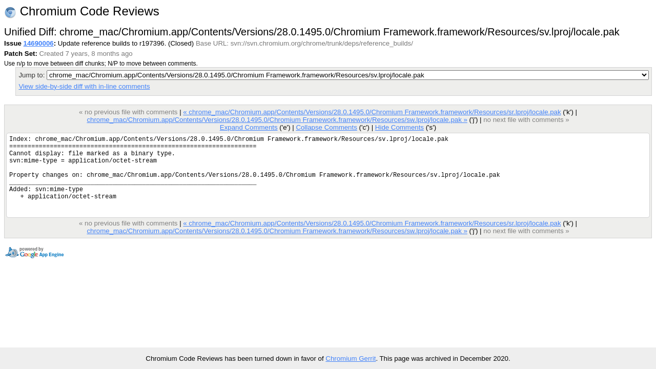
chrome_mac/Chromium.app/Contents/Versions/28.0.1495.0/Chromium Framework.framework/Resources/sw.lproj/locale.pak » (277, 120)
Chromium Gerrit (350, 358)
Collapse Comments (326, 127)
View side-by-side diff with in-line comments (84, 86)
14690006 (39, 43)
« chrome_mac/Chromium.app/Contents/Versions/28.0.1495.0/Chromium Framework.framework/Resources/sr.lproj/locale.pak (372, 112)
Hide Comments (399, 127)
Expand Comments (249, 127)
